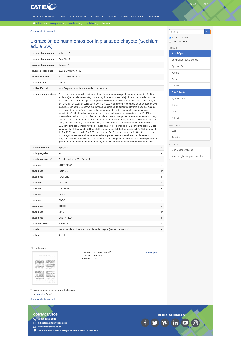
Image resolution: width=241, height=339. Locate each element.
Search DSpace (178, 37)
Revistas (73, 23)
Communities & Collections (185, 60)
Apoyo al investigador (131, 16)
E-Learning (96, 16)
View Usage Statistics (182, 150)
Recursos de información (73, 16)
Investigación (55, 23)
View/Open (151, 252)
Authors (175, 72)
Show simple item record (42, 31)
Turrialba (89, 23)
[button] (193, 4)
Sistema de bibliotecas (44, 16)
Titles (174, 79)
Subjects (176, 85)
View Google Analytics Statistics (187, 156)
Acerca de (153, 16)
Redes (111, 16)
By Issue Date (178, 66)
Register (176, 137)
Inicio (39, 23)
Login (174, 130)
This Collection (178, 41)
